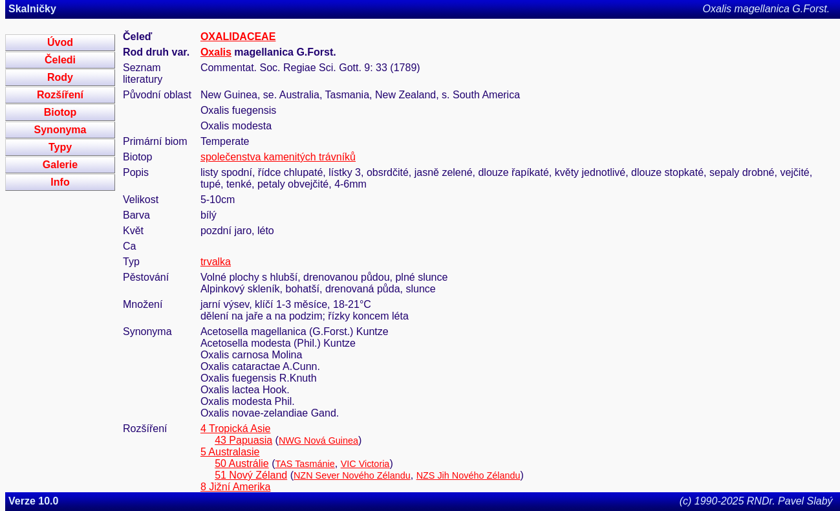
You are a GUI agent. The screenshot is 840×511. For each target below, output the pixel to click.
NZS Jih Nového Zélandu (468, 475)
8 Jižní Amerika (235, 486)
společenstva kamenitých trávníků (278, 156)
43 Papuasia (243, 440)
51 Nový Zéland (251, 475)
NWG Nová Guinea (318, 440)
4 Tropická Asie (235, 428)
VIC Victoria (365, 464)
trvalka (215, 261)
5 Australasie (230, 451)
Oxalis (216, 52)
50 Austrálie (242, 463)
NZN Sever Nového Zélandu (352, 475)
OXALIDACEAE (237, 36)
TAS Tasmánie (305, 464)
